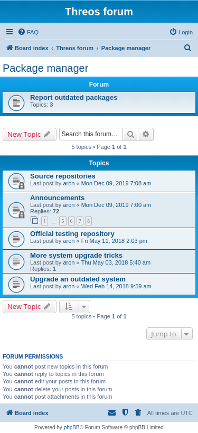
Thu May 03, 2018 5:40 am (115, 262)
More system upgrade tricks (76, 255)
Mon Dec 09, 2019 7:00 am (116, 205)
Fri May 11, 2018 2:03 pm (114, 241)
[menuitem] (28, 32)
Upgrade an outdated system (78, 279)
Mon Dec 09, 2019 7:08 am (116, 183)
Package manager (45, 68)
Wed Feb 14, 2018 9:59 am (116, 286)
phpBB (72, 427)
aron (68, 183)
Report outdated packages (74, 97)
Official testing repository (72, 234)
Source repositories (63, 176)
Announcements (57, 198)
